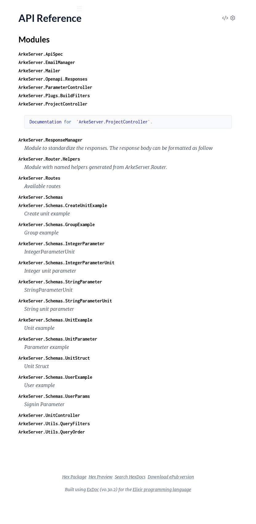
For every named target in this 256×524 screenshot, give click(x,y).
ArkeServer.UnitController (141, 431)
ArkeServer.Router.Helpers (141, 167)
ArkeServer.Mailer (132, 70)
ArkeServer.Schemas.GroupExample (149, 241)
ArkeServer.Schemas (133, 213)
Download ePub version (191, 502)
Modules (37, 43)
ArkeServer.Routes (132, 194)
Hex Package (161, 493)
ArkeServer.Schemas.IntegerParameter (154, 260)
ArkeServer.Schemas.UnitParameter (150, 355)
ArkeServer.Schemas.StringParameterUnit (157, 317)
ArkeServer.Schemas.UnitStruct (146, 374)
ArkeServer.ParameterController (148, 87)
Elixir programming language (208, 514)
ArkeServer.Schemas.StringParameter (152, 298)
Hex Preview (187, 493)
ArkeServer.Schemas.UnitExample (148, 336)
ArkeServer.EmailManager (139, 62)
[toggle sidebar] (83, 9)
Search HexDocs (150, 501)
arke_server (23, 24)
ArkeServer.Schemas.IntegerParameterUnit (159, 279)
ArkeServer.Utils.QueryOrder (144, 448)
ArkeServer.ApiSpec (133, 54)
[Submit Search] (9, 9)
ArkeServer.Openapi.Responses (145, 79)
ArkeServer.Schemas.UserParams (146, 412)
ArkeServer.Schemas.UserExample (148, 393)
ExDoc (139, 514)
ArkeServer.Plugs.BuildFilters (146, 95)
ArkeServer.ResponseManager (143, 139)
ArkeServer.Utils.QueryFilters (146, 440)
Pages (13, 43)
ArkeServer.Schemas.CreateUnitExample (155, 222)
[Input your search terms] (46, 9)
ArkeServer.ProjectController (145, 103)
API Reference (20, 62)
